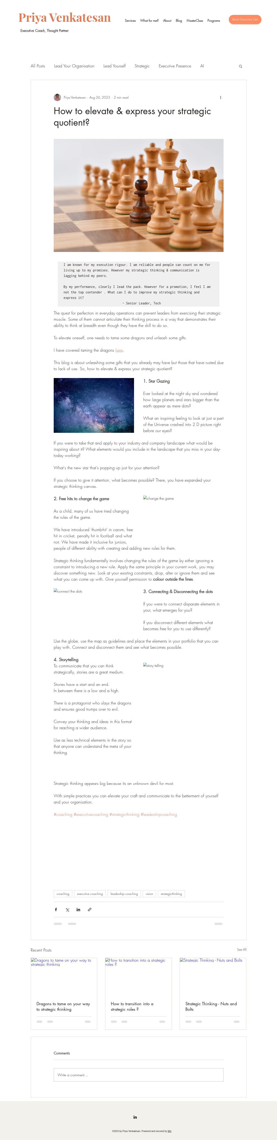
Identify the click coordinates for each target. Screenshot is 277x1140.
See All (241, 949)
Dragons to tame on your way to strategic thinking (63, 1006)
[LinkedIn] (135, 1117)
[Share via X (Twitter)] (67, 909)
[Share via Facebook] (56, 909)
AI (202, 66)
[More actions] (221, 97)
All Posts (38, 66)
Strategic (142, 66)
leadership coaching (124, 894)
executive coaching (90, 894)
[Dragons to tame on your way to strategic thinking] (64, 976)
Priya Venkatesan (64, 17)
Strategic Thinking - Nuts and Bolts (211, 1006)
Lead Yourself (115, 66)
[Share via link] (89, 909)
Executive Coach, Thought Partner (44, 30)
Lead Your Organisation (74, 66)
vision (149, 894)
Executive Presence (175, 66)
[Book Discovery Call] (245, 19)
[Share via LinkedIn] (78, 909)
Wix (169, 1131)
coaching (63, 894)
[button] (240, 66)
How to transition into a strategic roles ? (132, 1006)
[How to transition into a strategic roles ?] (138, 976)
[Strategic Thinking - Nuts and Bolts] (213, 976)
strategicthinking (171, 894)
